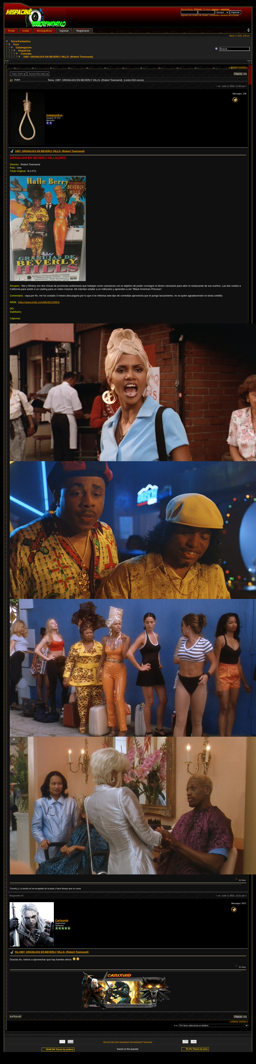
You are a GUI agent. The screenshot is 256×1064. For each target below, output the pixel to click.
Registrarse (82, 30)
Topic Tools (17, 74)
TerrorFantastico (20, 41)
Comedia (26, 53)
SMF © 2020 (114, 1042)
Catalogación (24, 47)
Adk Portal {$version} (136, 1042)
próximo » (243, 67)
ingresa (215, 9)
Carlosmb (61, 920)
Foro (16, 44)
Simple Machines (124, 1042)
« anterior (233, 67)
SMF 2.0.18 (106, 1042)
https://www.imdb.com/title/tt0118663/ (38, 302)
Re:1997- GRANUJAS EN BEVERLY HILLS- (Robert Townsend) (52, 952)
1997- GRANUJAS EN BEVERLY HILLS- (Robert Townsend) (58, 56)
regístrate (225, 9)
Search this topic (37, 74)
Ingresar (64, 30)
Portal (11, 30)
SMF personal (148, 1042)
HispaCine (24, 50)
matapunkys (54, 115)
